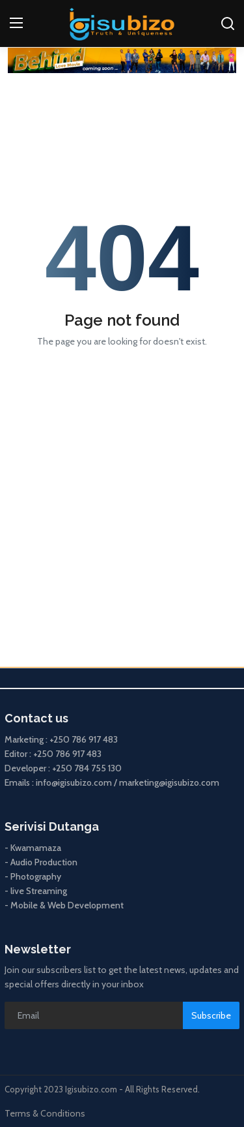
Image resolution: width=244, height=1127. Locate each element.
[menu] (16, 23)
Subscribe (211, 1015)
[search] (227, 23)
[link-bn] (122, 60)
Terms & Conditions (45, 1113)
